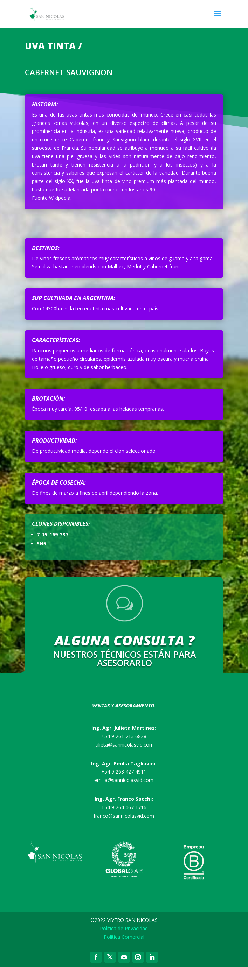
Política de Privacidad (124, 928)
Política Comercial (124, 936)
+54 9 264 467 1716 (123, 807)
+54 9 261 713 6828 (123, 736)
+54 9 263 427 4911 (123, 771)
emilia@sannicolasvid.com (123, 780)
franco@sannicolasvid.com (124, 815)
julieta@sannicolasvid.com (124, 744)
